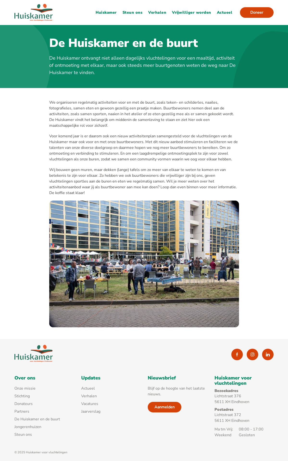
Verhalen (157, 12)
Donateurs (23, 403)
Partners (21, 411)
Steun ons (132, 12)
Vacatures (89, 403)
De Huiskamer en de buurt (37, 419)
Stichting (22, 396)
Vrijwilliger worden (191, 12)
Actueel (224, 12)
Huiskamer (106, 12)
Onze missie (25, 388)
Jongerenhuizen (27, 426)
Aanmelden (164, 407)
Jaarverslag (90, 411)
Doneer (256, 12)
